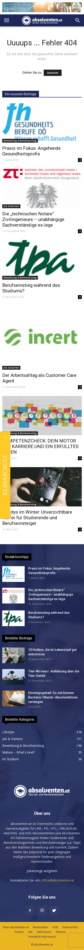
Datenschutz (70, 927)
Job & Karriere (11, 206)
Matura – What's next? (18, 752)
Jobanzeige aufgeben (42, 871)
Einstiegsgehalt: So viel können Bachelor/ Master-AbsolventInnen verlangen (53, 697)
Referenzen (44, 932)
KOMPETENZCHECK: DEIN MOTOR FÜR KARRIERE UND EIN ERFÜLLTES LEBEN (40, 446)
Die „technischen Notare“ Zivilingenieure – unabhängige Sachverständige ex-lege (33, 219)
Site (30, 932)
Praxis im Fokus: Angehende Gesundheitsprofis (31, 151)
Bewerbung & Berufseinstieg (20, 140)
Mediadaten (40, 927)
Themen (61, 932)
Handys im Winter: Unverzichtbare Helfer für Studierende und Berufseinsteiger (37, 517)
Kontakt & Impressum (42, 937)
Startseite (52, 72)
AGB (55, 927)
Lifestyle (8, 732)
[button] (77, 20)
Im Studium (10, 759)
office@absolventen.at (57, 880)
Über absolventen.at (16, 927)
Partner (19, 932)
